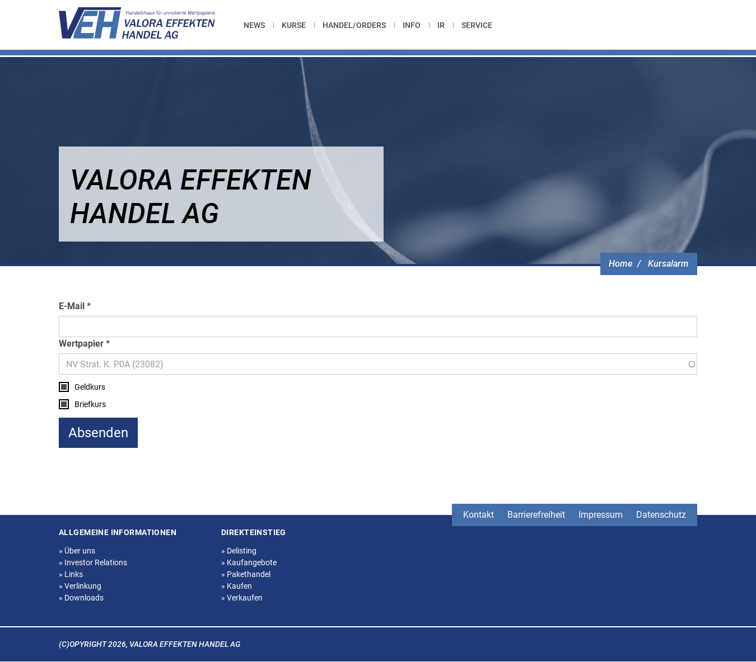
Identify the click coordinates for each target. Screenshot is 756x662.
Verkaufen (242, 597)
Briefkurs (90, 404)
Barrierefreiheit (536, 514)
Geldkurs (89, 386)
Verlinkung (80, 585)
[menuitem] (258, 25)
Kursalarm (668, 263)
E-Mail (72, 306)
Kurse (294, 25)
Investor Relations (93, 562)
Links (71, 574)
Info (412, 25)
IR (441, 25)
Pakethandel (245, 574)
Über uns (77, 550)
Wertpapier (81, 343)
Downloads (81, 597)
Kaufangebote (249, 562)
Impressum (600, 514)
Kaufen (236, 585)
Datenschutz (661, 514)
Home (620, 263)
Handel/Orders (354, 25)
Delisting (238, 550)
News (254, 25)
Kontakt (478, 514)
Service (476, 25)
